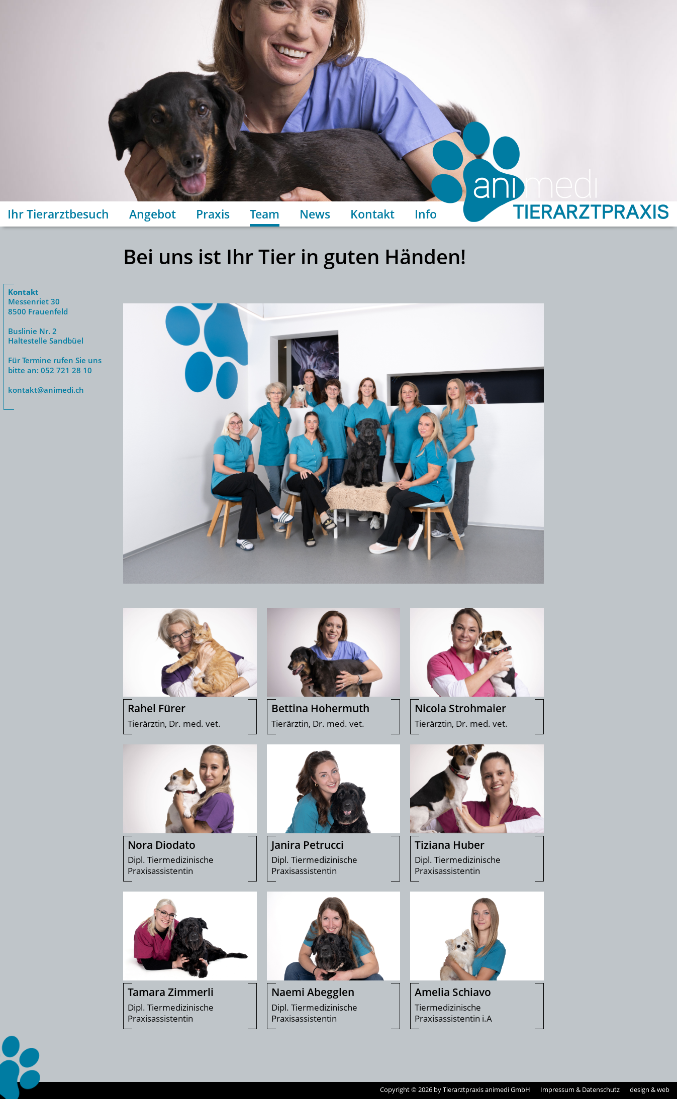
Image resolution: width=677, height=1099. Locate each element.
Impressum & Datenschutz (580, 1089)
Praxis (213, 214)
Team (264, 214)
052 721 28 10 (66, 370)
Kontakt (372, 214)
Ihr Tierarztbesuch (58, 214)
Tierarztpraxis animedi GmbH (486, 1089)
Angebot (152, 214)
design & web (649, 1089)
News (315, 214)
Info (426, 214)
